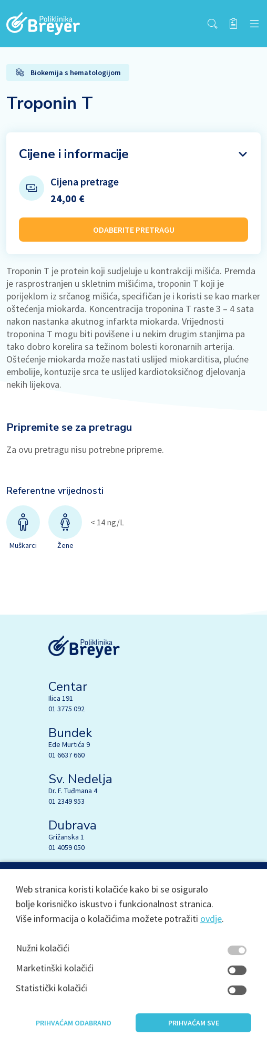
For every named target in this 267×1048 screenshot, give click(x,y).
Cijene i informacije (74, 154)
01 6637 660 (66, 755)
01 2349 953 (66, 801)
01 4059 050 (66, 847)
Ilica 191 (60, 698)
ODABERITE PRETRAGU (133, 229)
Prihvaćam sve (193, 1034)
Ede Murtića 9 (69, 744)
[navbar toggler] (254, 23)
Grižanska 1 (66, 837)
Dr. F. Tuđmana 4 (72, 790)
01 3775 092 (66, 708)
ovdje (211, 930)
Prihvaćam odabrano (73, 1034)
